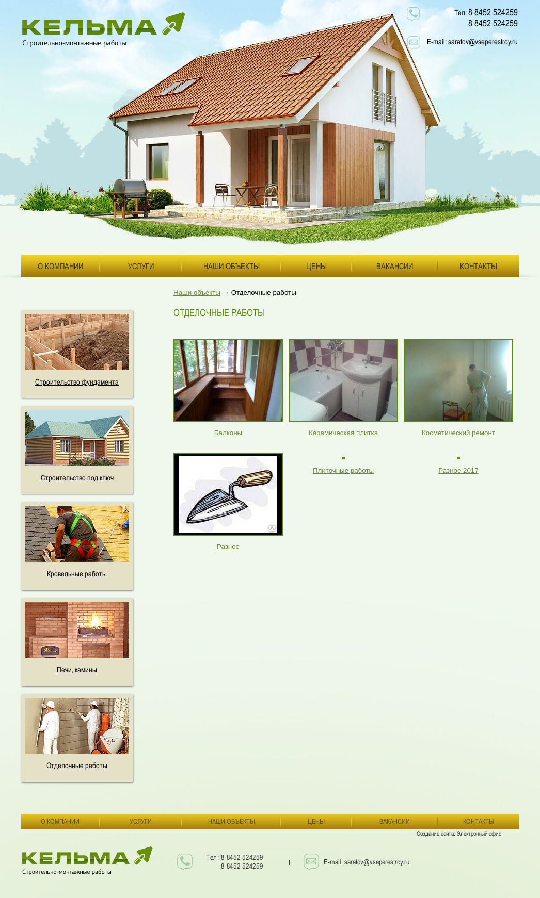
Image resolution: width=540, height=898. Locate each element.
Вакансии (394, 266)
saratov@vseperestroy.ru (483, 41)
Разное (228, 547)
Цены (316, 266)
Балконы (228, 433)
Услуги (141, 266)
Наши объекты (231, 266)
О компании (60, 266)
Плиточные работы (343, 470)
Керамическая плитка (343, 433)
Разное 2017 (458, 470)
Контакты (478, 266)
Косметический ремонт (458, 433)
